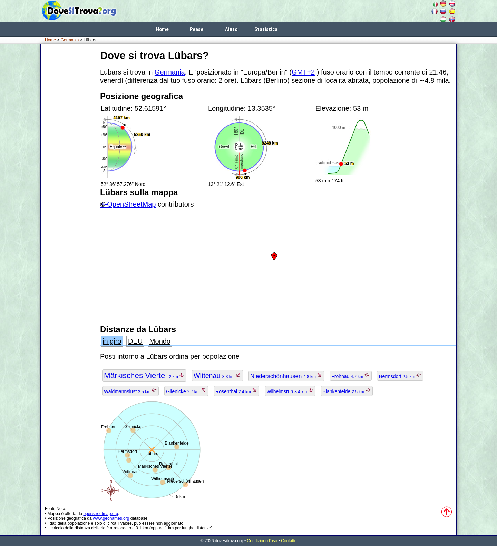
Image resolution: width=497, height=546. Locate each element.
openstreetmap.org (100, 513)
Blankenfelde (346, 391)
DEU (135, 341)
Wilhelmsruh (289, 391)
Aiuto (231, 29)
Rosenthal (236, 391)
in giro (112, 341)
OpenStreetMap (131, 204)
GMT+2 (303, 72)
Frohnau (350, 376)
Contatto (288, 540)
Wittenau (217, 375)
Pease (196, 29)
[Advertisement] (69, 151)
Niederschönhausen (286, 376)
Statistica (265, 29)
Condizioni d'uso (262, 540)
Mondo (159, 341)
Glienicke (186, 391)
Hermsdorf (400, 376)
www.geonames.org (111, 518)
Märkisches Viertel (144, 375)
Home (162, 29)
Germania (70, 40)
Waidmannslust (130, 391)
